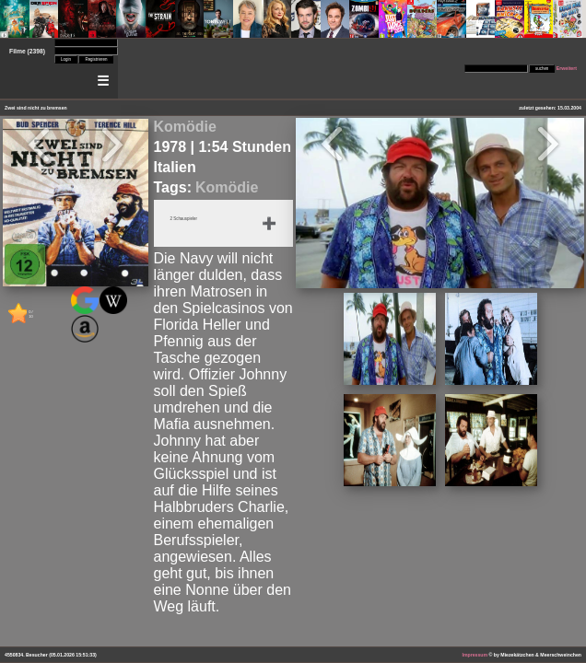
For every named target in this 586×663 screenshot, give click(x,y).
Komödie (185, 126)
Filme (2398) (27, 51)
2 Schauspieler (183, 218)
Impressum (474, 654)
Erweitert (567, 68)
